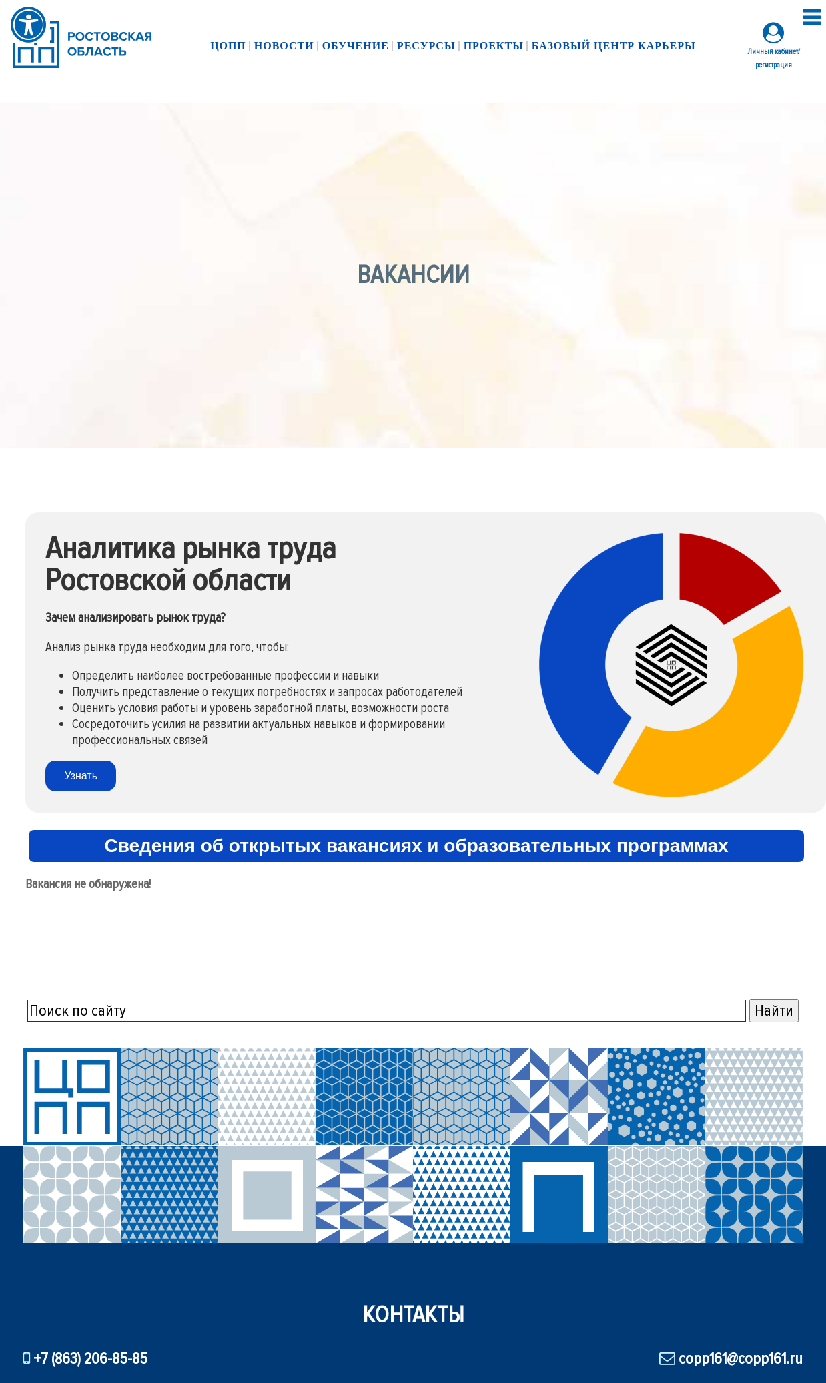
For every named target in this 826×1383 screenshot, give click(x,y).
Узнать (80, 775)
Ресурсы (426, 46)
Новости (290, 45)
